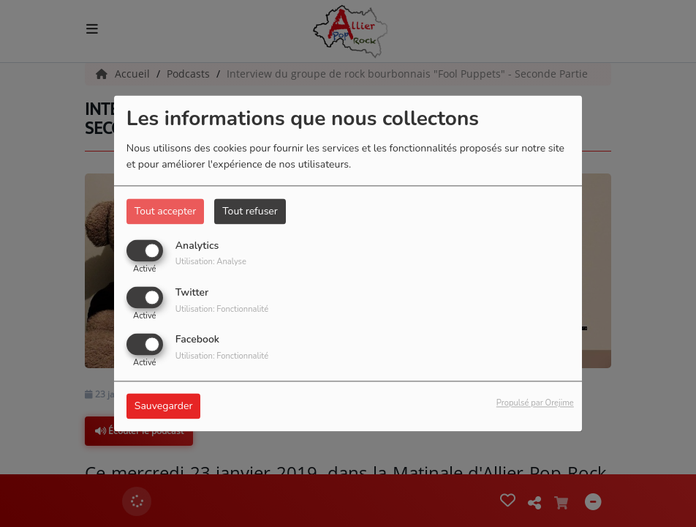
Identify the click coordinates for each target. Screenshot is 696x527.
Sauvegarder (164, 407)
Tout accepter (165, 211)
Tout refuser (250, 211)
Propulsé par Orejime (535, 403)
